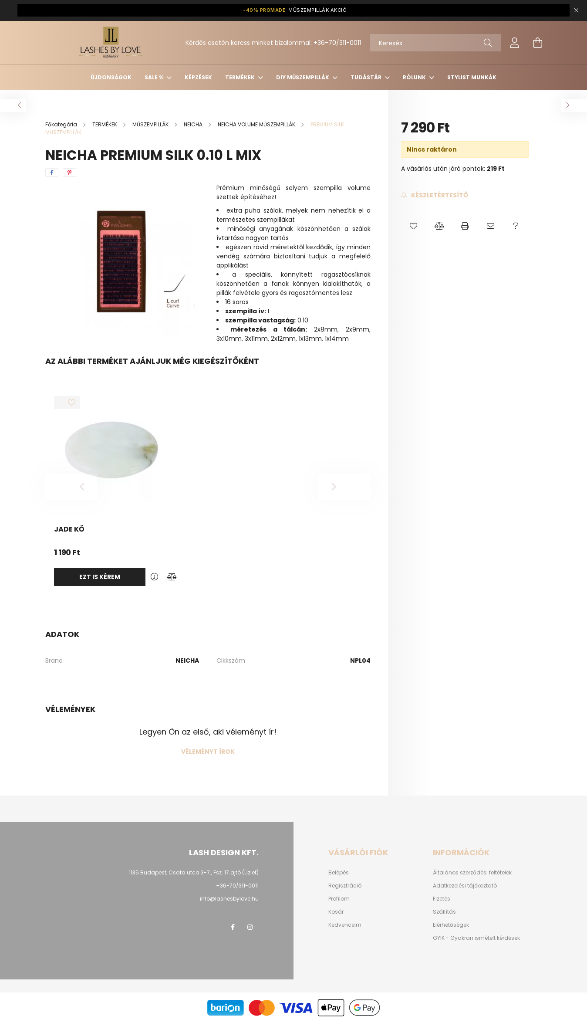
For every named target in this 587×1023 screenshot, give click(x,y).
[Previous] (71, 487)
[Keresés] (435, 42)
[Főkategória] (61, 124)
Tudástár (367, 77)
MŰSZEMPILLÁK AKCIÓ (295, 10)
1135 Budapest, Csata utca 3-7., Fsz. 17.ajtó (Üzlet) (194, 872)
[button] (413, 226)
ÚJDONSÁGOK (111, 77)
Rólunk (415, 77)
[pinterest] (69, 172)
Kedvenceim (344, 925)
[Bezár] (576, 10)
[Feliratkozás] (434, 195)
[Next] (344, 487)
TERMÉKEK (240, 77)
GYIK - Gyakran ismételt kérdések (476, 938)
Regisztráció (344, 886)
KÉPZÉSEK (198, 77)
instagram (250, 927)
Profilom (339, 899)
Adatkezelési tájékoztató (465, 886)
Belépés (338, 873)
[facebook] (51, 172)
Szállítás (444, 912)
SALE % (155, 77)
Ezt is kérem (99, 576)
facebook (232, 927)
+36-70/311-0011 (337, 42)
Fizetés (441, 899)
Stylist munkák (471, 77)
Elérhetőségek (451, 925)
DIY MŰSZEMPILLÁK (303, 77)
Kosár (336, 912)
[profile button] (514, 42)
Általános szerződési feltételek (472, 873)
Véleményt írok (208, 751)
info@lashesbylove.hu (229, 898)
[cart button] (537, 42)
